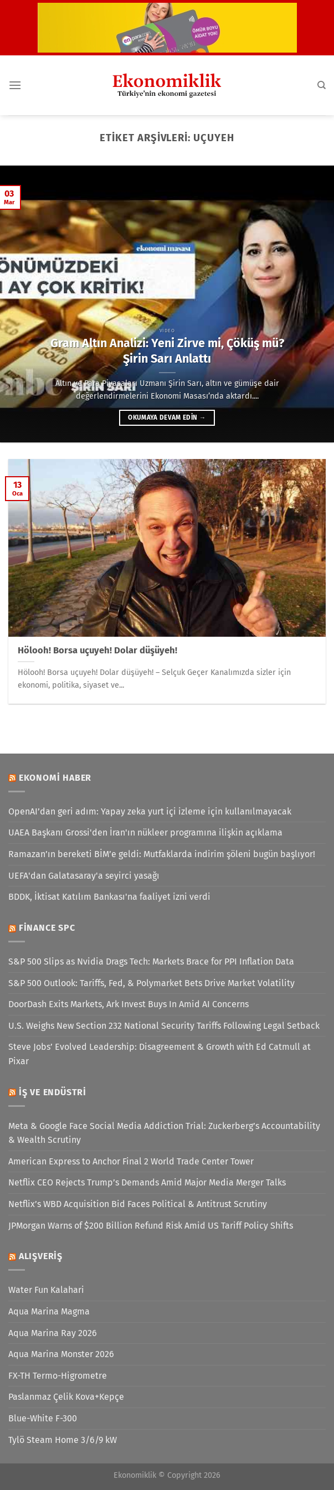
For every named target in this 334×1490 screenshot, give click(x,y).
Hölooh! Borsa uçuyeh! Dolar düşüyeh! (97, 650)
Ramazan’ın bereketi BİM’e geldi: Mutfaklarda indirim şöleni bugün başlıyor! (161, 854)
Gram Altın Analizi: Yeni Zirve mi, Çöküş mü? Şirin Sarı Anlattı (167, 351)
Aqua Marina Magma (49, 1311)
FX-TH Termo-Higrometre (57, 1375)
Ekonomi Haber (55, 777)
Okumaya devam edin (166, 417)
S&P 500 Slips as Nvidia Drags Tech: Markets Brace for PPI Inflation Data (151, 961)
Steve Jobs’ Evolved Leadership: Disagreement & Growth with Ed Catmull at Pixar (159, 1054)
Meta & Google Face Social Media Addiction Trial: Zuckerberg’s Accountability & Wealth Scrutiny (164, 1133)
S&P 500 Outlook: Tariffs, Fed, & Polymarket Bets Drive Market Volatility (151, 983)
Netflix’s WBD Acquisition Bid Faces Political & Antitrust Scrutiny (137, 1204)
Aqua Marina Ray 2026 (52, 1333)
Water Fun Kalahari (46, 1290)
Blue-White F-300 (42, 1418)
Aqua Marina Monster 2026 (61, 1354)
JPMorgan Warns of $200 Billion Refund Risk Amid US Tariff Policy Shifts (150, 1225)
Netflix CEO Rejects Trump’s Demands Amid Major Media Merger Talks (147, 1182)
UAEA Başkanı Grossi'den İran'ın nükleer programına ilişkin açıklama (145, 832)
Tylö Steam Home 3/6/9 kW (62, 1440)
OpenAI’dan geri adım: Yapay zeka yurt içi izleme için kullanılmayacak (149, 811)
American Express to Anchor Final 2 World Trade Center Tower (131, 1161)
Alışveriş (41, 1256)
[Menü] (15, 85)
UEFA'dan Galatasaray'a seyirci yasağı (84, 875)
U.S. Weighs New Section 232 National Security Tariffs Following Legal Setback (164, 1025)
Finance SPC (47, 927)
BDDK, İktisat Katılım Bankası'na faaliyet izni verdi (109, 896)
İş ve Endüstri (52, 1092)
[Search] (321, 85)
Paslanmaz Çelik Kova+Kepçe (66, 1396)
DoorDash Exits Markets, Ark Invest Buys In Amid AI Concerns (128, 1004)
